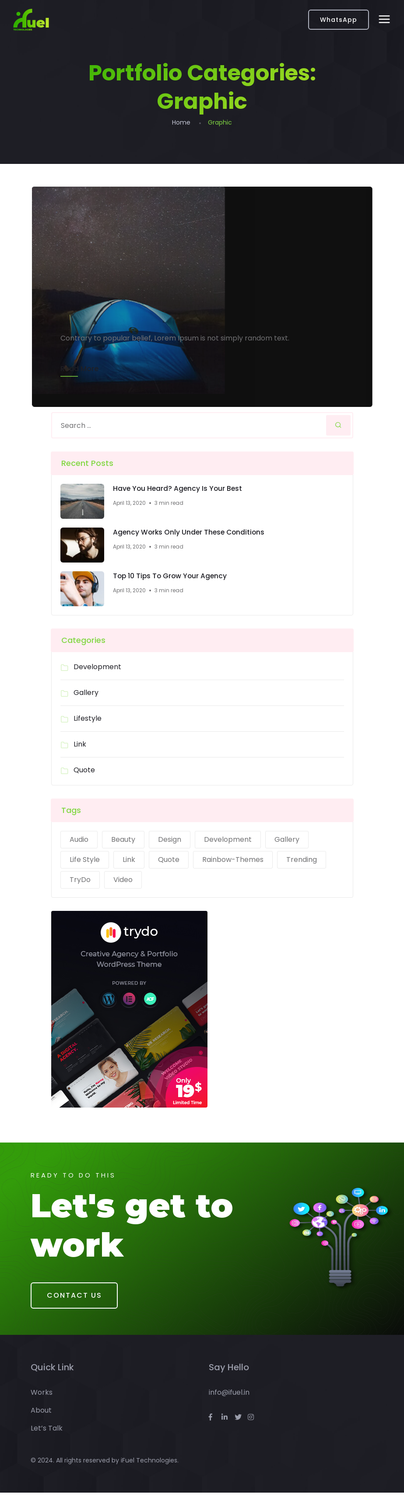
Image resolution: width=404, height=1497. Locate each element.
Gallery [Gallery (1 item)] (286, 840)
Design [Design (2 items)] (169, 840)
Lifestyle (88, 719)
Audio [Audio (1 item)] (79, 840)
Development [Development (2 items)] (228, 840)
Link (80, 745)
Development (97, 668)
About (41, 1415)
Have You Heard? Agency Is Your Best (179, 489)
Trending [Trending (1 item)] (301, 860)
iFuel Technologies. (150, 1464)
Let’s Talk (47, 1433)
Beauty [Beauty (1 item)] (123, 840)
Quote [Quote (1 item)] (168, 860)
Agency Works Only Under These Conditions (190, 533)
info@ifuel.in (229, 1397)
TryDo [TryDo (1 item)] (80, 880)
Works (42, 1397)
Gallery (86, 693)
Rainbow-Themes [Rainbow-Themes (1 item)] (232, 860)
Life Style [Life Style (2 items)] (85, 860)
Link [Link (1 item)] (129, 860)
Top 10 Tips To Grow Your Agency (171, 577)
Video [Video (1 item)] (123, 880)
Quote (84, 771)
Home (181, 122)
